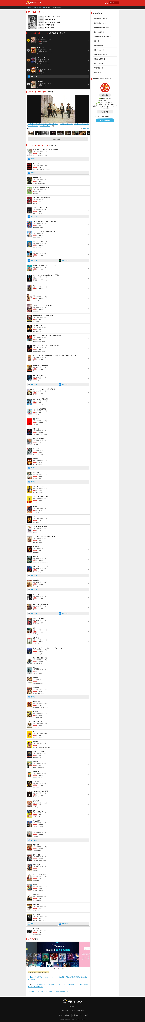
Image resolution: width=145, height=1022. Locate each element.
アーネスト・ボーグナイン (81, 124)
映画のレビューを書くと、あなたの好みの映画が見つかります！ (49, 991)
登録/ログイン (114, 2)
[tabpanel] (58, 954)
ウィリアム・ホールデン (66, 124)
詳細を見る (105, 95)
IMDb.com (86, 128)
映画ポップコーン (31, 7)
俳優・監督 (42, 7)
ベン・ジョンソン (33, 126)
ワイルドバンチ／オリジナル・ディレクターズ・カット (43, 124)
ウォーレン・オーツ (45, 126)
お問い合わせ (105, 112)
